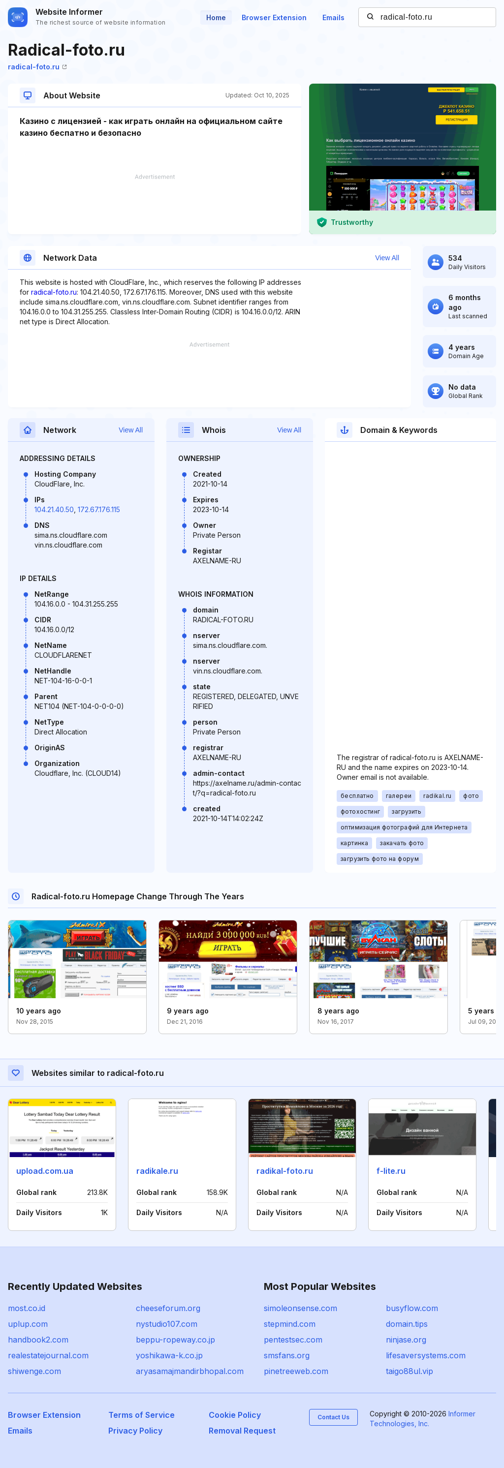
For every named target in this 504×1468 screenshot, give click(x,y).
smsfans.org (287, 1355)
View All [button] (387, 258)
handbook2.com (38, 1340)
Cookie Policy (235, 1415)
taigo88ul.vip (409, 1371)
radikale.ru (157, 1171)
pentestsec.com (293, 1340)
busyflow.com (412, 1308)
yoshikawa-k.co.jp (169, 1355)
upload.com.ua (44, 1171)
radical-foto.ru (37, 66)
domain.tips (407, 1324)
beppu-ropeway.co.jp (175, 1340)
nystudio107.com (166, 1324)
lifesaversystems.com (426, 1355)
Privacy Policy (135, 1431)
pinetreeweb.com (296, 1371)
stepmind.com (289, 1324)
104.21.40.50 (54, 509)
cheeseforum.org (168, 1308)
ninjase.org (406, 1340)
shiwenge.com (34, 1371)
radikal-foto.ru (284, 1171)
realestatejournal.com (48, 1355)
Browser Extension (274, 17)
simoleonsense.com (300, 1308)
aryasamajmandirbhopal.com (190, 1371)
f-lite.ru (391, 1171)
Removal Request (242, 1431)
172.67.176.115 (99, 509)
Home (216, 17)
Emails (333, 17)
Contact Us (333, 1417)
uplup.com (28, 1324)
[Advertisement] (154, 204)
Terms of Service (141, 1415)
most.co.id (26, 1308)
